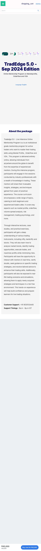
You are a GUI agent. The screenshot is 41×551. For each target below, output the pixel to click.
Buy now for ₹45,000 (30, 547)
